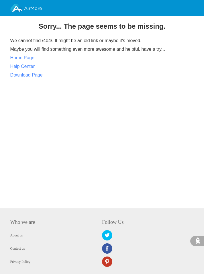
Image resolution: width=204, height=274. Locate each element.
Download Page (26, 75)
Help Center (22, 66)
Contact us (17, 248)
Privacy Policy (20, 262)
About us (16, 235)
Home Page (22, 57)
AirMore (33, 8)
